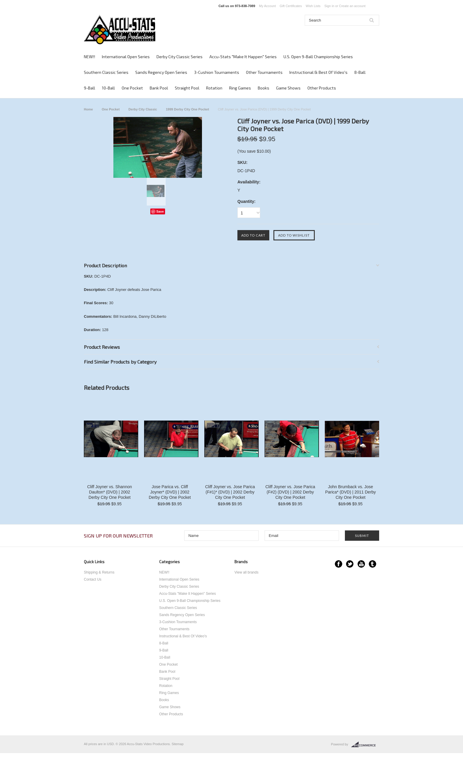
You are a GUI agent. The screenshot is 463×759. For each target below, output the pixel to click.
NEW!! (89, 56)
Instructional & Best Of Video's (318, 72)
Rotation (214, 87)
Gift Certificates (291, 6)
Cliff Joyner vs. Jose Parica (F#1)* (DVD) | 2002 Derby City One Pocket (230, 492)
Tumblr (372, 564)
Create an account (352, 6)
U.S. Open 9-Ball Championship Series (318, 56)
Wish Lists (313, 6)
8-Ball (360, 72)
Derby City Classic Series (179, 56)
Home (88, 109)
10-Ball (108, 87)
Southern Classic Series (106, 72)
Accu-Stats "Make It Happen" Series (243, 56)
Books (263, 87)
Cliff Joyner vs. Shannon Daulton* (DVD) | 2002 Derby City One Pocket (109, 492)
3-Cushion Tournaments (216, 72)
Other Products (321, 87)
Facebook (338, 564)
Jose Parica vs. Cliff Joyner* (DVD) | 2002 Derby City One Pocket (170, 492)
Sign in (329, 6)
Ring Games (240, 87)
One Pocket (132, 87)
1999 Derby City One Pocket (187, 109)
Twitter (349, 564)
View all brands (246, 572)
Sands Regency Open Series (161, 72)
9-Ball (89, 87)
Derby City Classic (142, 109)
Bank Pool (159, 87)
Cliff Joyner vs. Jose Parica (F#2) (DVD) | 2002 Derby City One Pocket (290, 492)
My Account (267, 6)
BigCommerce (365, 744)
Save (160, 211)
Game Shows (288, 87)
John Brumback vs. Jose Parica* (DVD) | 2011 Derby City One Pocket (350, 492)
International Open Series (126, 56)
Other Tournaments (264, 72)
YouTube (361, 564)
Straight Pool (187, 87)
